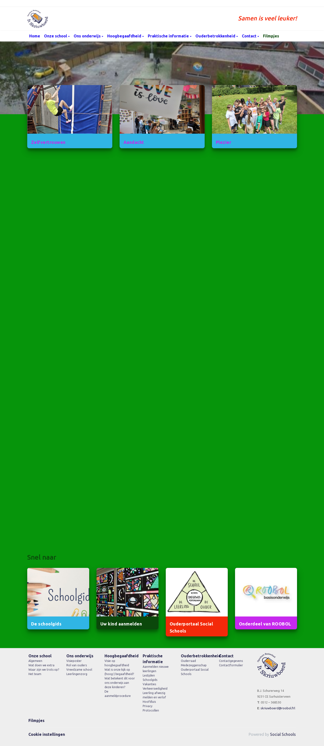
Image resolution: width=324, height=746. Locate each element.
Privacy (147, 706)
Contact (249, 36)
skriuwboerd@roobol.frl (278, 708)
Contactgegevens (231, 660)
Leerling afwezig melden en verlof (154, 695)
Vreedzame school (79, 669)
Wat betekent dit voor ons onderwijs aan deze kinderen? (120, 683)
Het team (34, 674)
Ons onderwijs (88, 36)
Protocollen (151, 710)
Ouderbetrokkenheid (215, 36)
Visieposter (74, 660)
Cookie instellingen (46, 734)
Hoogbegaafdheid (124, 36)
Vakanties (149, 684)
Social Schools (283, 734)
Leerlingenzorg (76, 674)
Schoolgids (150, 679)
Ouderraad (188, 660)
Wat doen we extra (41, 665)
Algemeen (35, 660)
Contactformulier (231, 665)
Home (34, 36)
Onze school (56, 36)
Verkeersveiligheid (155, 688)
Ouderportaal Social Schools (195, 672)
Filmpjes (271, 36)
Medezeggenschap (194, 665)
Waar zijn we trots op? (43, 669)
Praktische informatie (169, 36)
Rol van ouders (76, 665)
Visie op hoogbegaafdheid (117, 663)
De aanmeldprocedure (118, 693)
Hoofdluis (149, 701)
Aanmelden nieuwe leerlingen (156, 669)
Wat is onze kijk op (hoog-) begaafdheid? (119, 672)
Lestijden (149, 675)
